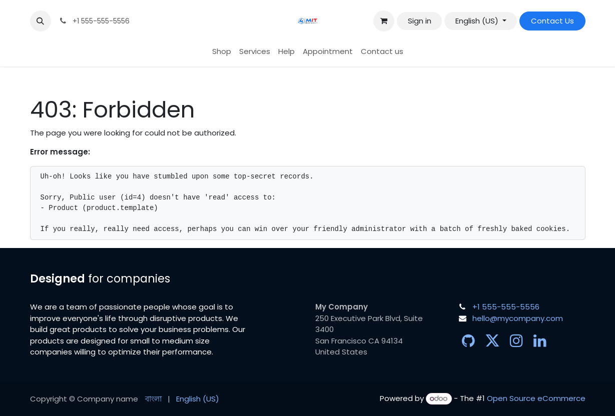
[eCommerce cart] (383, 21)
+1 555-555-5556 (505, 307)
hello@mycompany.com (517, 318)
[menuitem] (221, 52)
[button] (40, 21)
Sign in (419, 21)
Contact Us (552, 21)
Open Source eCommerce (536, 398)
